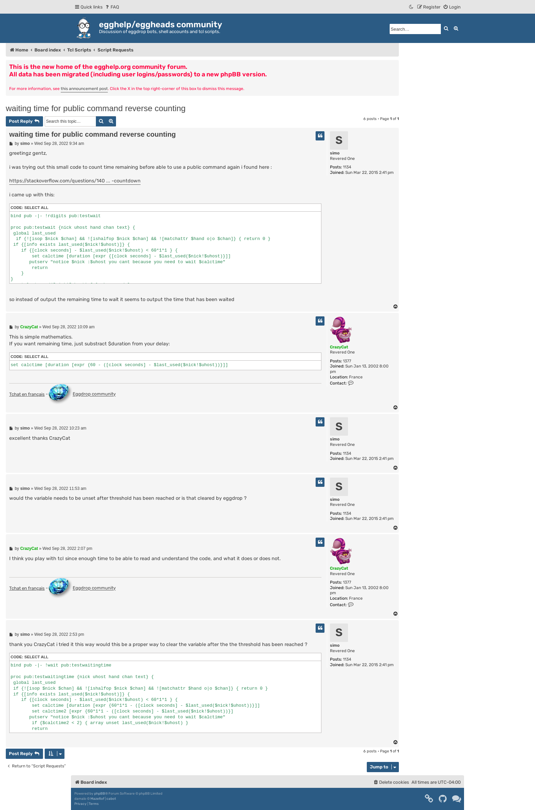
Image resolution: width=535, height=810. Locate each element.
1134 (347, 167)
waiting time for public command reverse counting (96, 108)
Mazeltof (97, 799)
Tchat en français (27, 394)
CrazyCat (339, 347)
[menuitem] (111, 7)
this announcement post (84, 88)
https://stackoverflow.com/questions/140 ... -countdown (75, 181)
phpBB (99, 794)
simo (334, 153)
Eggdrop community (82, 394)
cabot (111, 799)
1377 (347, 361)
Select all (36, 208)
